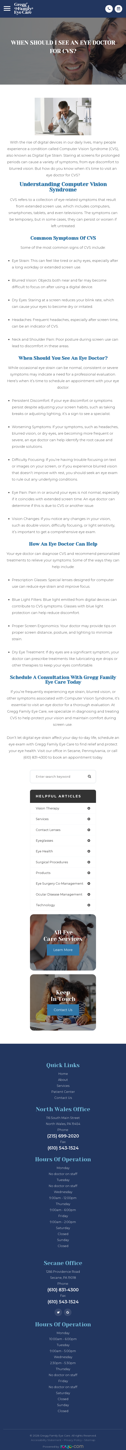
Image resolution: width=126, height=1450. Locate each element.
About (63, 1080)
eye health (44, 851)
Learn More (63, 950)
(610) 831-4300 (63, 1289)
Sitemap (89, 1440)
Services (63, 1086)
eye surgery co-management (59, 883)
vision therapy (47, 808)
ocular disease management (59, 894)
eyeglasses (44, 840)
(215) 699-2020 (63, 1136)
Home (63, 1074)
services (42, 819)
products (43, 873)
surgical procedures (52, 862)
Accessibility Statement (46, 1440)
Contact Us (63, 1010)
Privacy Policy (73, 1440)
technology (45, 905)
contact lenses (48, 830)
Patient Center (63, 1092)
